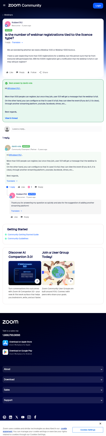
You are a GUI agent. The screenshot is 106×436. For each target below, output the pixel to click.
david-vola (16, 146)
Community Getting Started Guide (23, 234)
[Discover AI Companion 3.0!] (24, 276)
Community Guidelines (18, 238)
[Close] (100, 423)
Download (9, 379)
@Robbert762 (13, 88)
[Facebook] (35, 417)
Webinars (8, 15)
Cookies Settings (87, 430)
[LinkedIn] (10, 417)
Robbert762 (17, 22)
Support (8, 400)
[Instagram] (29, 417)
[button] (4, 6)
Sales (7, 389)
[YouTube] (23, 417)
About (7, 369)
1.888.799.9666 (11, 335)
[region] (53, 428)
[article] (53, 167)
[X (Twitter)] (17, 417)
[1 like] (30, 187)
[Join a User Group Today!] (58, 276)
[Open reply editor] (53, 128)
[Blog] (4, 417)
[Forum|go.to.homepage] (24, 5)
